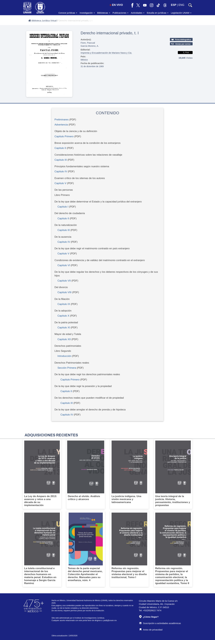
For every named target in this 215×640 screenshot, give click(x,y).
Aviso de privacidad (150, 629)
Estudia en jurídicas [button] (157, 12)
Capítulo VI (63, 265)
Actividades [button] (137, 12)
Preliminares (61, 119)
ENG (181, 4)
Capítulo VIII (64, 292)
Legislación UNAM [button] (181, 12)
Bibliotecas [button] (103, 12)
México (84, 59)
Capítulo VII (64, 280)
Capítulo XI (63, 327)
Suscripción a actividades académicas (160, 623)
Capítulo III (60, 159)
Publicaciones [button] (121, 12)
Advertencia (61, 124)
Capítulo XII (64, 339)
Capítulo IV (60, 171)
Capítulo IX (63, 304)
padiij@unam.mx (110, 620)
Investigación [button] (87, 12)
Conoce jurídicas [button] (67, 12)
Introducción (64, 356)
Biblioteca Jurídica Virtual (42, 20)
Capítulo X (63, 315)
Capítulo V (60, 183)
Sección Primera (66, 367)
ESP (173, 4)
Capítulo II (60, 148)
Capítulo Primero (64, 136)
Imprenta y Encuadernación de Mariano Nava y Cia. (106, 52)
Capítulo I (62, 206)
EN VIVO (116, 4)
